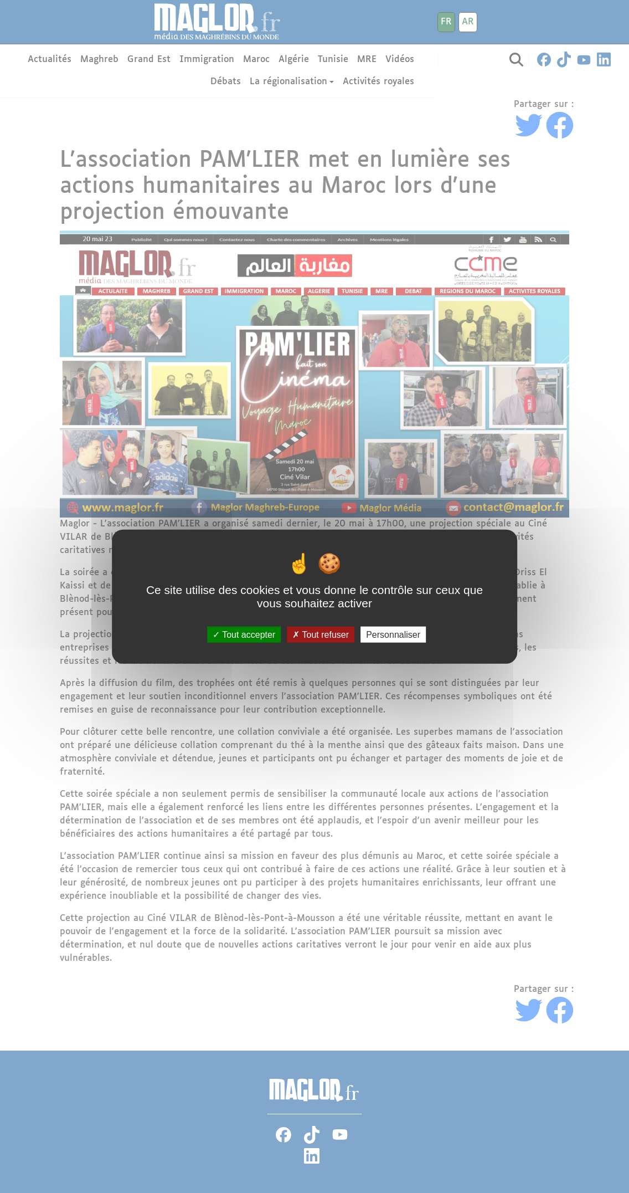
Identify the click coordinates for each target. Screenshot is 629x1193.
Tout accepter (244, 634)
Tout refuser (320, 634)
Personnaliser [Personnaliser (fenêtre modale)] (393, 634)
